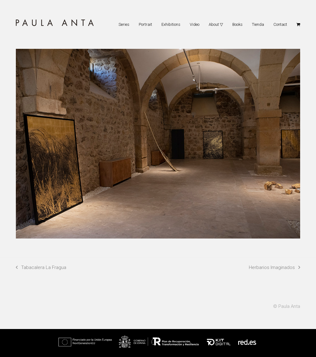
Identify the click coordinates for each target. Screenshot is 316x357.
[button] (298, 24)
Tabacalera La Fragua (41, 268)
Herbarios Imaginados (274, 268)
